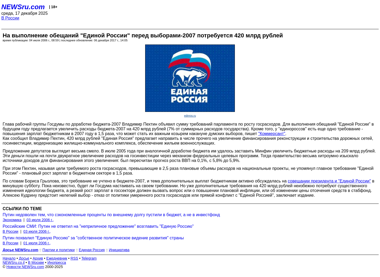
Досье (24, 258)
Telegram (89, 258)
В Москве (36, 262)
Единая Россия (92, 250)
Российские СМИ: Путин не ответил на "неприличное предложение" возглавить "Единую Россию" (98, 226)
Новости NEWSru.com (25, 267)
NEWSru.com (23, 7)
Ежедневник (56, 258)
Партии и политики (58, 250)
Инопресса (57, 262)
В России (10, 18)
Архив (38, 258)
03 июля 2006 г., (40, 220)
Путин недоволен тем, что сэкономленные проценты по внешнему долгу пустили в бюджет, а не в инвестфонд (111, 214)
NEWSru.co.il (14, 262)
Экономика (12, 220)
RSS (74, 258)
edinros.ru (190, 115)
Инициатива (119, 250)
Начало (9, 258)
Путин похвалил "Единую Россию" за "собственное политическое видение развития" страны (93, 238)
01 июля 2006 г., (37, 243)
